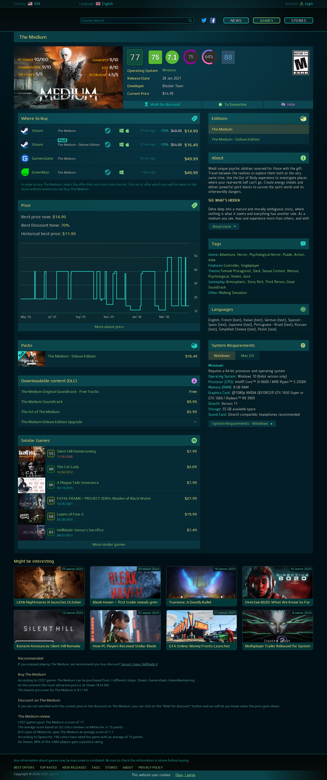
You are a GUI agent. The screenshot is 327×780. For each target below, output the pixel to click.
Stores (298, 20)
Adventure (227, 255)
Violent (236, 276)
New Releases (74, 767)
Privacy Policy (150, 767)
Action (299, 255)
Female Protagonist (236, 271)
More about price (109, 326)
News (236, 20)
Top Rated (48, 767)
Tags (96, 767)
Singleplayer (250, 266)
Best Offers (24, 767)
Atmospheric (235, 282)
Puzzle (287, 255)
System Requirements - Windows (242, 423)
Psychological (218, 276)
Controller (231, 266)
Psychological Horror (265, 255)
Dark (256, 271)
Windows (169, 70)
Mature (292, 271)
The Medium (222, 129)
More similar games (108, 544)
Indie (211, 260)
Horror (242, 255)
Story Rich (255, 282)
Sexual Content (273, 271)
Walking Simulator (233, 293)
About (128, 767)
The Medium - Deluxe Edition (236, 139)
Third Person (275, 282)
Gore (246, 276)
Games (266, 20)
